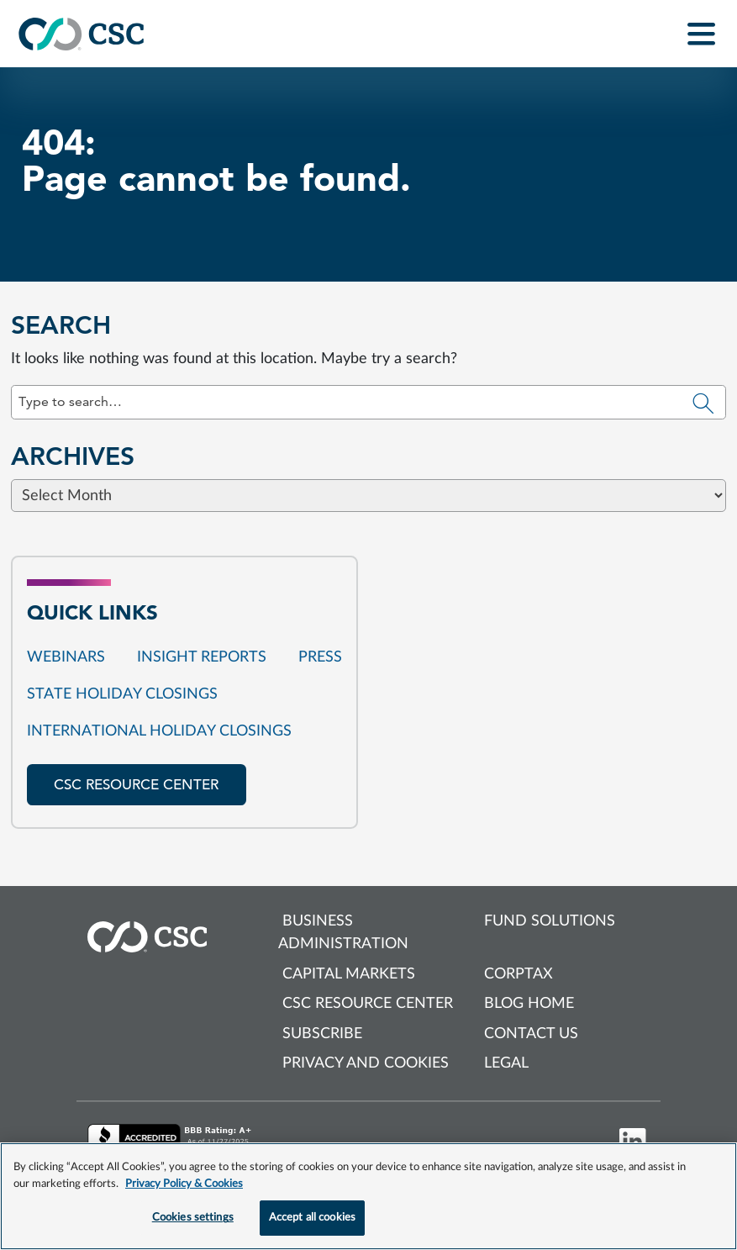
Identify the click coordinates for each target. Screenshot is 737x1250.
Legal (506, 1063)
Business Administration (343, 933)
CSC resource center (136, 785)
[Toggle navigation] (701, 34)
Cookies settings (193, 1217)
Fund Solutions (549, 921)
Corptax (518, 974)
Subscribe (322, 1034)
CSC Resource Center (367, 1003)
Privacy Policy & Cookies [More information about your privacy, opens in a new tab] (184, 1184)
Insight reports (201, 657)
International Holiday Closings (159, 731)
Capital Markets (348, 974)
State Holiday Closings (122, 694)
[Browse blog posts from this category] (368, 583)
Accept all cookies (312, 1217)
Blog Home (529, 1003)
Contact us (531, 1034)
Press (320, 657)
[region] (368, 1196)
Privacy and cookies (365, 1063)
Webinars (66, 657)
